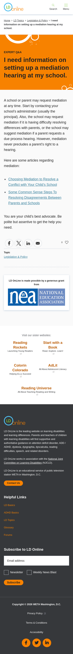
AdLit (53, 368)
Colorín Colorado (20, 370)
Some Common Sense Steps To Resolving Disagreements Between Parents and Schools (34, 197)
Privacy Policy (36, 613)
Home (7, 20)
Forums (8, 535)
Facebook (26, 643)
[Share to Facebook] (9, 243)
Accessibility (36, 632)
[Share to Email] (37, 243)
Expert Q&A (13, 52)
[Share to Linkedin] (28, 243)
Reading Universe (36, 391)
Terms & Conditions (36, 622)
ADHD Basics (11, 512)
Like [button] (66, 242)
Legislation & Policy (37, 20)
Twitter (36, 643)
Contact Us (13, 483)
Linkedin (47, 643)
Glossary (9, 527)
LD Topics (18, 20)
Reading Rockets (20, 348)
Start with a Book (53, 348)
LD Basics (9, 505)
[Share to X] (18, 243)
